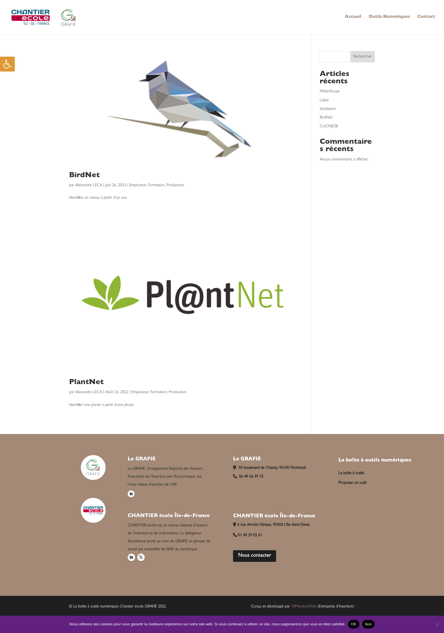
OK (353, 624)
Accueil (353, 17)
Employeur (137, 185)
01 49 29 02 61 (247, 535)
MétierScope (330, 92)
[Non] (437, 624)
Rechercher (362, 57)
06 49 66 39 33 (248, 477)
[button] (7, 64)
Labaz (324, 100)
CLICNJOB (329, 126)
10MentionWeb (303, 607)
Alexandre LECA (88, 185)
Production (175, 185)
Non (368, 624)
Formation (156, 185)
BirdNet (84, 175)
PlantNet (86, 382)
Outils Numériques (389, 17)
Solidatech (328, 109)
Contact (426, 17)
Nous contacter (254, 555)
